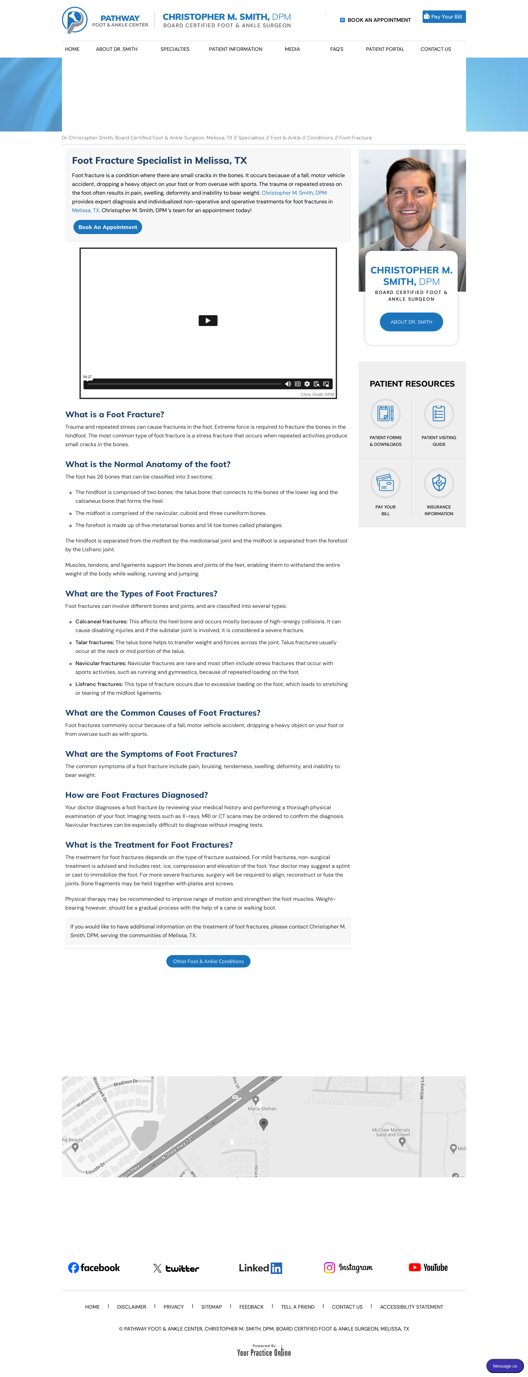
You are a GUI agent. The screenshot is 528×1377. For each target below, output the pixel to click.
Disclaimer (131, 1307)
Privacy (174, 1307)
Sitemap (211, 1307)
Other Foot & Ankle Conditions (208, 961)
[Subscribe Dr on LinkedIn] (264, 1268)
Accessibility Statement (411, 1307)
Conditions (320, 137)
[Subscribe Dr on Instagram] (349, 1268)
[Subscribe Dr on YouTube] (434, 1268)
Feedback (251, 1307)
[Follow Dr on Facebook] (94, 1268)
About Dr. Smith (411, 322)
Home (92, 1307)
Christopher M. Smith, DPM (294, 192)
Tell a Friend (298, 1307)
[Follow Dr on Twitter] (179, 1268)
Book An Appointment (107, 227)
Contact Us (347, 1307)
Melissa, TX (85, 210)
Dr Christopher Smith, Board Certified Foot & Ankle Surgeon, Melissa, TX (148, 137)
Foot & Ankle (286, 137)
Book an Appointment (379, 20)
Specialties (251, 137)
